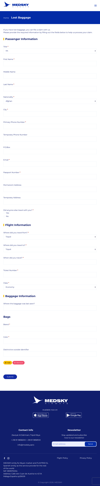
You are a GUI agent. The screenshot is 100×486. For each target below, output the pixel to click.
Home (6, 18)
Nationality (8, 97)
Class (6, 283)
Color (6, 337)
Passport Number (11, 172)
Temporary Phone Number (15, 135)
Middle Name (9, 72)
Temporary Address (12, 198)
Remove (18, 363)
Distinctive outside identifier (16, 350)
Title (5, 47)
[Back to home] (16, 4)
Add (7, 363)
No (6, 216)
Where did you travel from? (16, 233)
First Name (8, 59)
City (5, 110)
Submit (10, 377)
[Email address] (74, 444)
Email (6, 160)
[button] (95, 5)
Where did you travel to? (14, 245)
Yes (6, 213)
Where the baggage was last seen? (19, 304)
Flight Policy (62, 458)
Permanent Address (12, 185)
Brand (6, 324)
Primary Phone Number (14, 122)
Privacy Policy (86, 458)
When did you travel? (13, 258)
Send (90, 444)
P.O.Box (6, 147)
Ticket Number (10, 270)
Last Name (8, 84)
